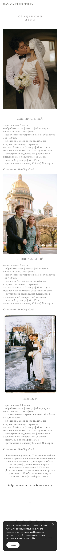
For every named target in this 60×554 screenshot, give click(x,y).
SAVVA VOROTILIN (18, 4)
